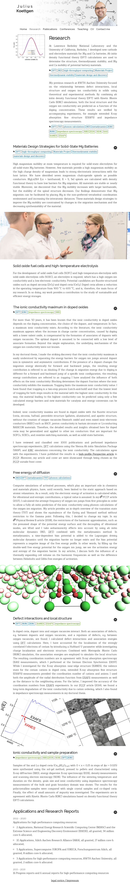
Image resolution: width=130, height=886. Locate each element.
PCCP (104, 497)
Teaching (82, 29)
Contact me (103, 29)
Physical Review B (25, 520)
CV (92, 29)
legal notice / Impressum (65, 881)
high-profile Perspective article (96, 454)
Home (23, 29)
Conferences (67, 29)
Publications (50, 29)
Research (35, 29)
